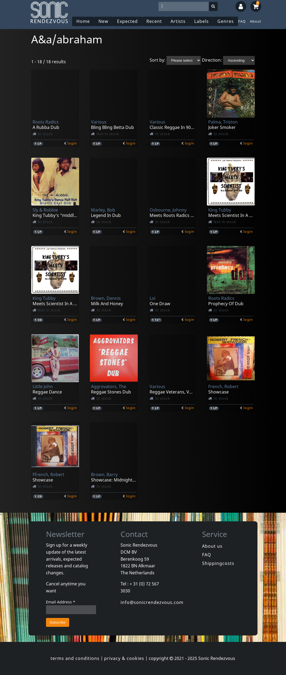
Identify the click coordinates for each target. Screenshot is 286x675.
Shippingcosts (218, 563)
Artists (178, 21)
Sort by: (157, 60)
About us (212, 546)
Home (83, 21)
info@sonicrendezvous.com (152, 602)
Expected (127, 21)
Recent (154, 21)
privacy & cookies (124, 658)
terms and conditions (75, 658)
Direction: (212, 60)
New (103, 21)
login (72, 143)
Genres (225, 21)
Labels (201, 21)
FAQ (242, 21)
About (255, 21)
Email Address (60, 601)
